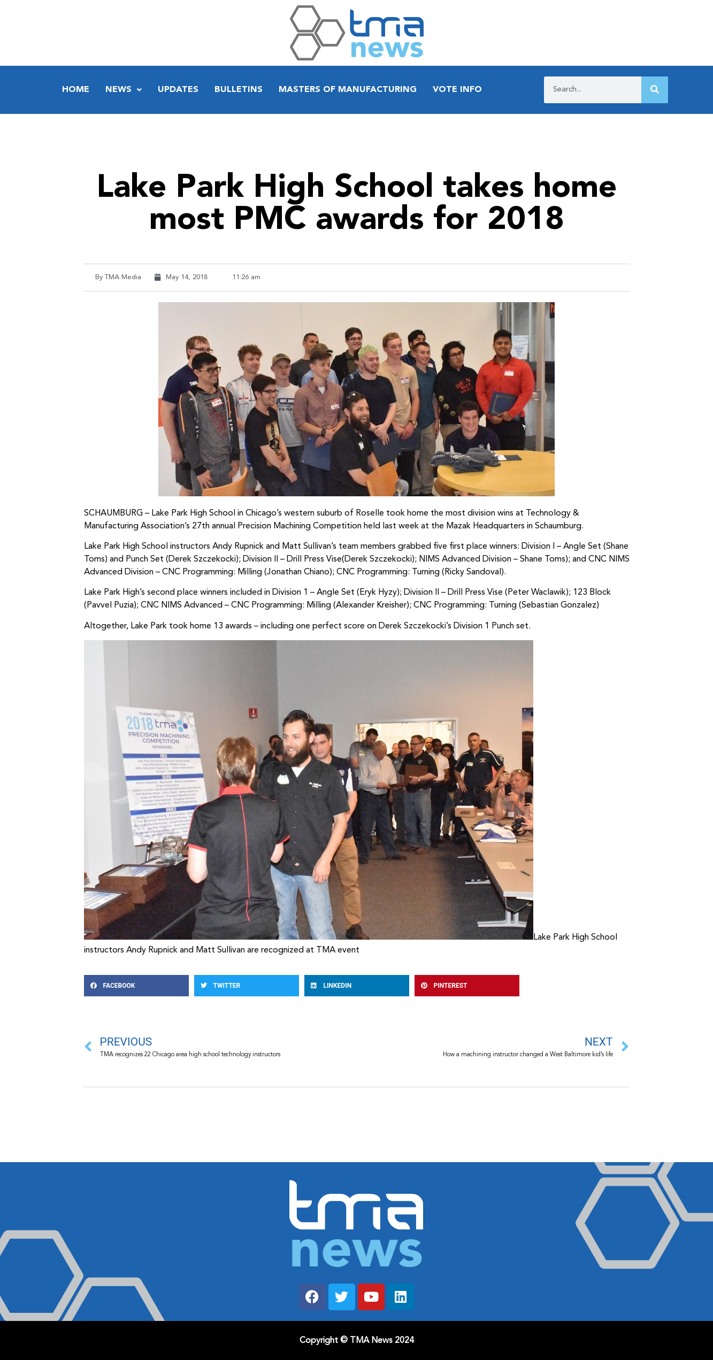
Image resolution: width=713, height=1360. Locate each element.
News (123, 90)
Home (75, 90)
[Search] (654, 89)
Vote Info (457, 90)
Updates (178, 90)
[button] (136, 985)
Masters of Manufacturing (348, 90)
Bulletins (238, 90)
